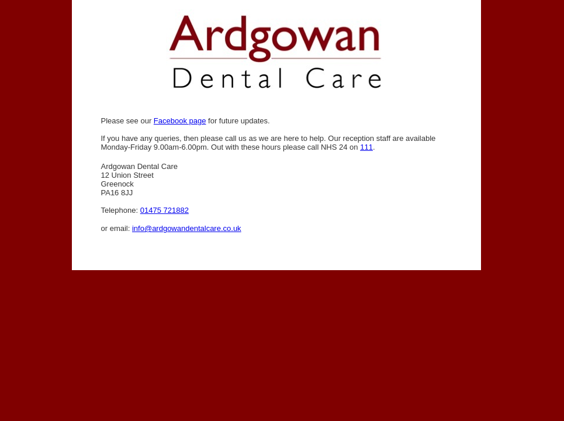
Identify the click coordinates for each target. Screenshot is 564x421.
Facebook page (180, 120)
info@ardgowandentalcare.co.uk (186, 228)
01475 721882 (164, 210)
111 (366, 147)
